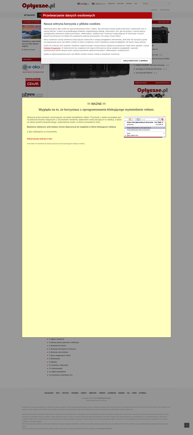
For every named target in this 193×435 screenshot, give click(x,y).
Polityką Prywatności (52, 48)
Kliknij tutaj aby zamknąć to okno (39, 139)
